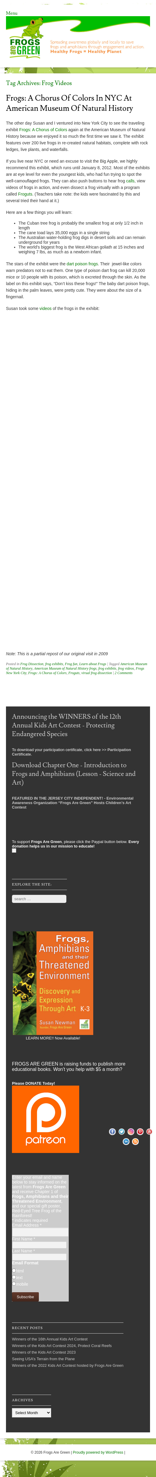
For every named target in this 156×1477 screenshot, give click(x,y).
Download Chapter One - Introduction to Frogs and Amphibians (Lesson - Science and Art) (74, 774)
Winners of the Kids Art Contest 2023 (44, 1352)
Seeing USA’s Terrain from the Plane (43, 1359)
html (20, 1271)
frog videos (126, 668)
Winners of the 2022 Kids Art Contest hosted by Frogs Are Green (67, 1365)
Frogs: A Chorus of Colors (43, 129)
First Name (23, 1239)
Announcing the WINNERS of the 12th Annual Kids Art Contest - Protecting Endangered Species (66, 725)
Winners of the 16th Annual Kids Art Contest (50, 1339)
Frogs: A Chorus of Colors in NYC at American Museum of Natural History (69, 103)
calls (130, 180)
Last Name (23, 1251)
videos (45, 308)
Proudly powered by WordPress (98, 1452)
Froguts (25, 194)
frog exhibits (54, 664)
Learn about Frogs (92, 664)
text (19, 1277)
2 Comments (124, 673)
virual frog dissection (96, 673)
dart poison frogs (82, 263)
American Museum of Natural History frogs (65, 668)
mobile (22, 1284)
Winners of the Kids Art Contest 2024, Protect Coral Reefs (62, 1345)
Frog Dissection (31, 664)
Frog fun (71, 664)
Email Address (27, 1225)
